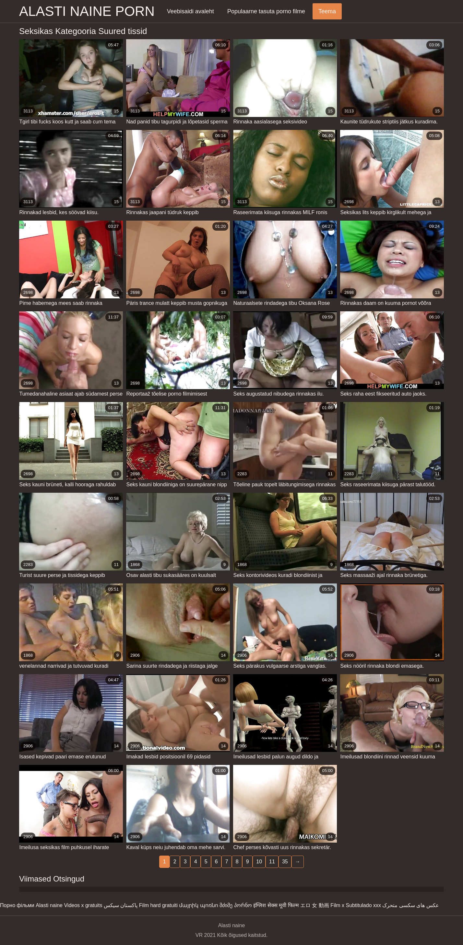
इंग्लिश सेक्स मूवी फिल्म (276, 905)
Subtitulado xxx (363, 905)
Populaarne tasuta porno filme (266, 11)
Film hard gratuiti (158, 905)
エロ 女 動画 (314, 905)
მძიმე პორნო (236, 905)
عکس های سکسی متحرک (410, 905)
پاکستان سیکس (120, 905)
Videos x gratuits (83, 905)
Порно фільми (17, 905)
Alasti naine (49, 905)
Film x (337, 905)
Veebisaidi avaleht (190, 11)
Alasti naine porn (87, 11)
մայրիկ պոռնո (198, 905)
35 (285, 861)
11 (272, 861)
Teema (327, 11)
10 (259, 861)
